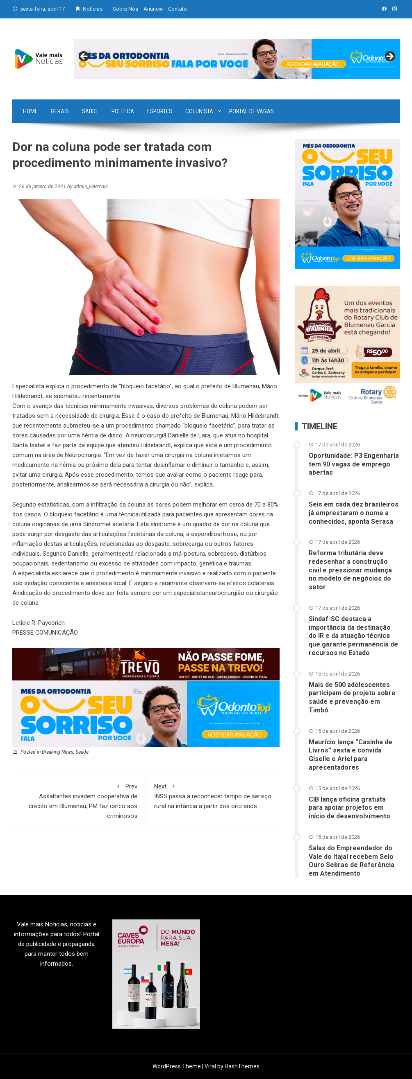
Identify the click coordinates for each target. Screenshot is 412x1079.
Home (30, 111)
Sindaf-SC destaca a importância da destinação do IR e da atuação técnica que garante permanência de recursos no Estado (353, 636)
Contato (177, 9)
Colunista (199, 111)
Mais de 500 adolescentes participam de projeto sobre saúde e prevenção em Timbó (352, 697)
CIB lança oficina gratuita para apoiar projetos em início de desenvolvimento (349, 807)
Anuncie (153, 9)
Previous (84, 57)
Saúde (90, 111)
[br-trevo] (146, 663)
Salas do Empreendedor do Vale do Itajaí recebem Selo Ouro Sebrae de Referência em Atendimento (351, 860)
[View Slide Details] (237, 59)
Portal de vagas (251, 111)
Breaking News (57, 752)
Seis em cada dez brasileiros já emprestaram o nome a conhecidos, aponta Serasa (353, 512)
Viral (210, 1066)
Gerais (60, 111)
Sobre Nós (125, 9)
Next (389, 57)
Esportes (159, 111)
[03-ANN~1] (146, 714)
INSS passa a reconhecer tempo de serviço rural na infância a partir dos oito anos (212, 796)
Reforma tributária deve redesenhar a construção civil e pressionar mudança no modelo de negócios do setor (350, 570)
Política (123, 111)
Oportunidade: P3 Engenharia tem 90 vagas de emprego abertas (354, 464)
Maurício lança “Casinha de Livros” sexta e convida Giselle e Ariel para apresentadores (350, 754)
